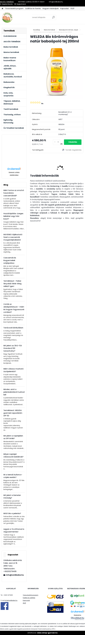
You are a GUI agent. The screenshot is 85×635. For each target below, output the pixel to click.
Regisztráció (21, 4)
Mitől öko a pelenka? (12, 513)
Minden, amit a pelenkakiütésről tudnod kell (14, 392)
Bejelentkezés (7, 4)
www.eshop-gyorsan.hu (47, 633)
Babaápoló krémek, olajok (68, 30)
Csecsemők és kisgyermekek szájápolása (9, 260)
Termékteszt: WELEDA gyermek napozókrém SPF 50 (12, 413)
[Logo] (17, 17)
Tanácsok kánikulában (13, 328)
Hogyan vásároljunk (50, 8)
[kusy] (56, 142)
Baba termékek (49, 30)
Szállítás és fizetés (33, 8)
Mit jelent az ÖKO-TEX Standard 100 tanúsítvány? (12, 348)
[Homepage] (2, 8)
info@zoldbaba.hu (15, 575)
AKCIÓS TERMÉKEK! (7, 2)
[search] (53, 18)
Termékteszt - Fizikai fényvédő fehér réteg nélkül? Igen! (12, 283)
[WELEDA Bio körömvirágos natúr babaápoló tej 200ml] (56, 72)
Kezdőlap (36, 30)
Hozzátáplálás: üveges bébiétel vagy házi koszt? (13, 216)
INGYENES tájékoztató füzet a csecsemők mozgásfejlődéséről (12, 237)
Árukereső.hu (77, 615)
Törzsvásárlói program (14, 8)
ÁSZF (72, 8)
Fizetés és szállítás (29, 598)
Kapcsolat (64, 8)
